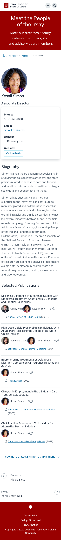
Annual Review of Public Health (24, 317)
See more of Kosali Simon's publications (30, 456)
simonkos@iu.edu (14, 130)
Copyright (10, 529)
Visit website (13, 153)
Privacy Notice (30, 524)
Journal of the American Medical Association (31, 409)
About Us (13, 56)
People (24, 56)
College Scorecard (31, 520)
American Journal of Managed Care (26, 441)
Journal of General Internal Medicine (27, 348)
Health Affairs (15, 380)
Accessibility (30, 515)
